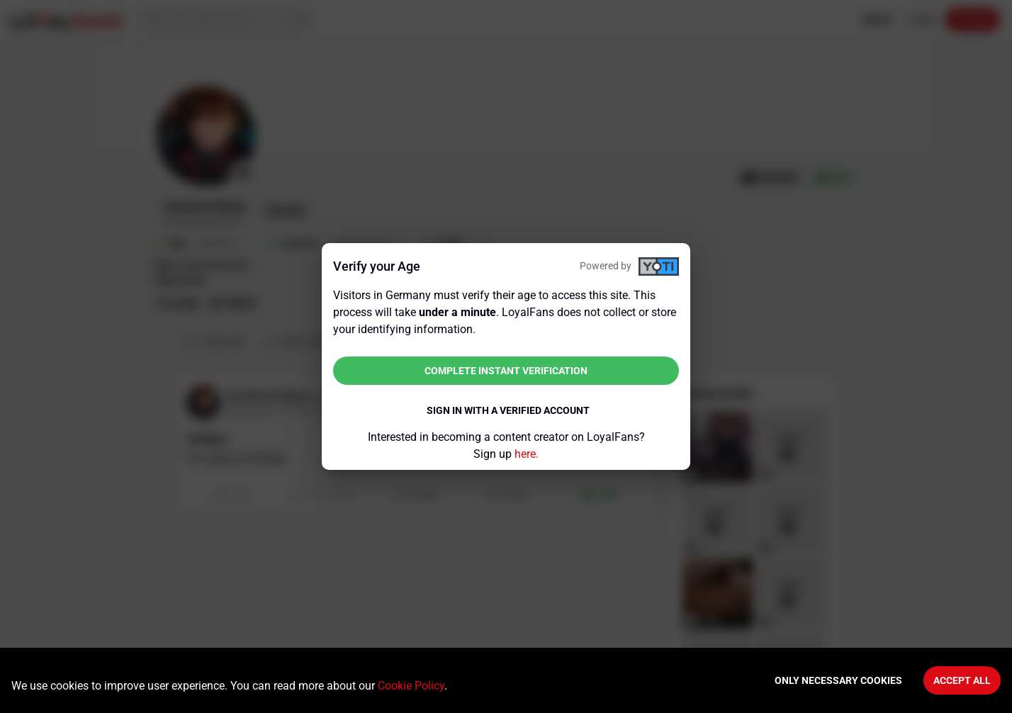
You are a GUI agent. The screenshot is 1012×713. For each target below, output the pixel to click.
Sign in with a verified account (508, 410)
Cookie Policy (411, 685)
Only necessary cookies (838, 680)
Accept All (962, 680)
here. (527, 454)
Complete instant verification (506, 370)
